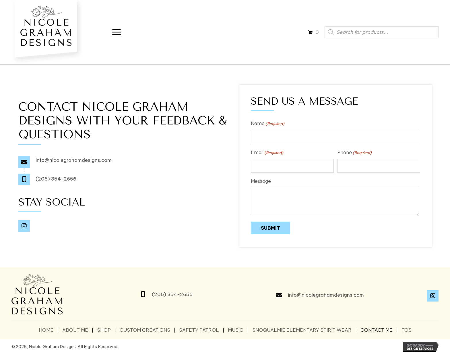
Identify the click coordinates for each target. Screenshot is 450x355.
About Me (75, 330)
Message (261, 182)
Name (267, 123)
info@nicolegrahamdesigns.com (74, 160)
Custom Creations (145, 330)
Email (267, 152)
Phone (354, 152)
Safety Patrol (199, 330)
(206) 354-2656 (56, 179)
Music (235, 330)
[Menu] (117, 32)
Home (46, 330)
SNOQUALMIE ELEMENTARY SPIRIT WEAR (302, 330)
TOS (406, 330)
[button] (24, 226)
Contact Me (376, 330)
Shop (104, 330)
